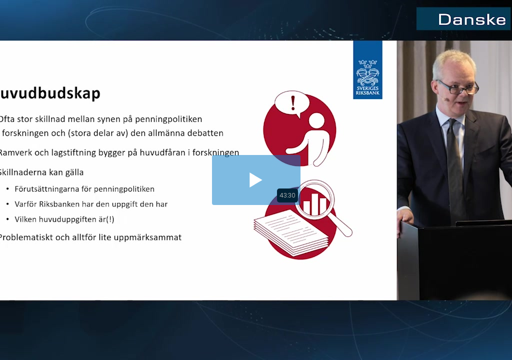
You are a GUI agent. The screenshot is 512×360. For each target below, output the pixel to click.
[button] (256, 180)
